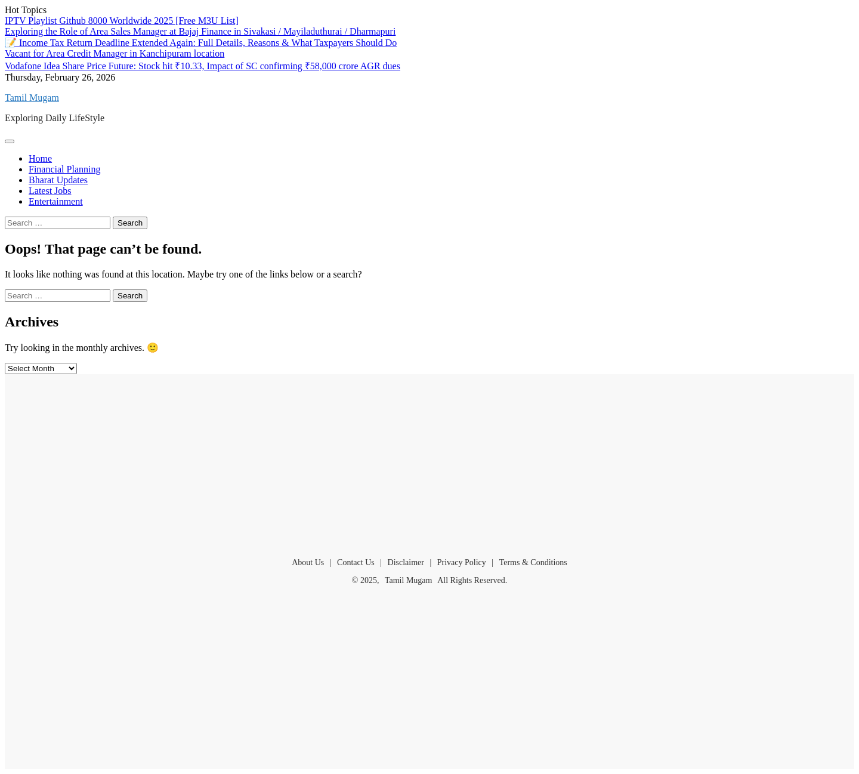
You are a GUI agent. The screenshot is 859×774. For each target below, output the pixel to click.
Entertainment (56, 201)
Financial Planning (64, 169)
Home (40, 158)
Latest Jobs (50, 191)
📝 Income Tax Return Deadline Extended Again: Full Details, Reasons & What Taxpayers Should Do (201, 43)
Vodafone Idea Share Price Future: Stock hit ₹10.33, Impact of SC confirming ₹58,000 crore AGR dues (202, 66)
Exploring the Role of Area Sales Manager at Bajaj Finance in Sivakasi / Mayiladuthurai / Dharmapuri (200, 31)
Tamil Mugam (32, 97)
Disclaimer (406, 562)
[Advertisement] (429, 460)
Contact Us (356, 562)
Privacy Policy (461, 562)
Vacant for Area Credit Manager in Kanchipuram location (114, 53)
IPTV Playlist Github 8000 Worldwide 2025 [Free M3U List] (122, 21)
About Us (308, 562)
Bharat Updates (58, 180)
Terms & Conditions (533, 562)
